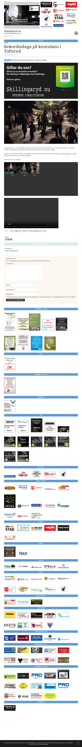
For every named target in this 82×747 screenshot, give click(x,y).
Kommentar (10, 263)
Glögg (16, 230)
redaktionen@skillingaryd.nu (12, 250)
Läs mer (46, 744)
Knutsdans (25, 230)
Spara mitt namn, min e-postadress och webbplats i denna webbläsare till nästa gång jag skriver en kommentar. (41, 297)
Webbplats (9, 294)
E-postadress (10, 289)
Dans (12, 230)
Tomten (44, 230)
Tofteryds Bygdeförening (35, 230)
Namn (8, 285)
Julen (20, 230)
